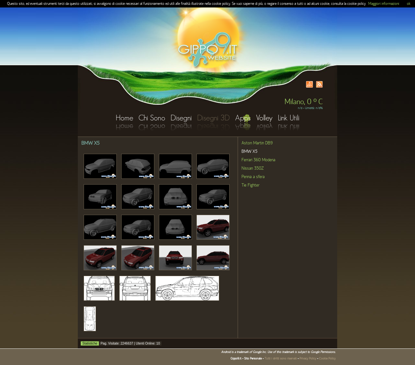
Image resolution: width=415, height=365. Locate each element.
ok (408, 3)
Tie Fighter (250, 185)
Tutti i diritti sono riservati (281, 358)
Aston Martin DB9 (257, 143)
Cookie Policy (327, 358)
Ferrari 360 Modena (258, 160)
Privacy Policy (308, 358)
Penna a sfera (253, 176)
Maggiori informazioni (383, 3)
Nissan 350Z (253, 168)
